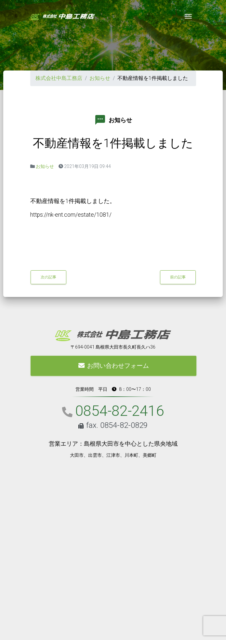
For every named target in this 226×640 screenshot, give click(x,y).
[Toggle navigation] (188, 16)
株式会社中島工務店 (58, 78)
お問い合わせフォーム (113, 365)
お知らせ (99, 78)
